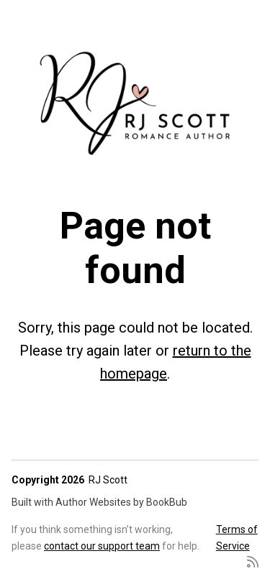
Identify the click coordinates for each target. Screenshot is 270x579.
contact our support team (102, 546)
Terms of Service (237, 537)
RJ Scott (108, 480)
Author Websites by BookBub (121, 502)
